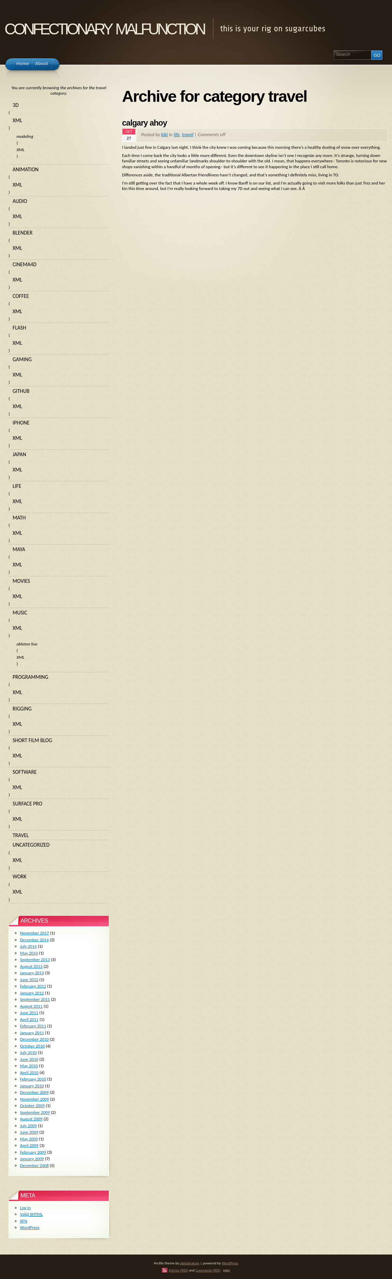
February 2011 (33, 1025)
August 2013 (31, 966)
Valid (31, 1214)
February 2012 (33, 986)
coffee (21, 296)
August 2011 (31, 1006)
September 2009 (35, 1112)
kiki (164, 134)
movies (21, 581)
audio (20, 201)
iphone (21, 422)
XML (17, 120)
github (21, 391)
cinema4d (24, 264)
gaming (22, 359)
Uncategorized (31, 845)
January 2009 (32, 1158)
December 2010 (34, 1039)
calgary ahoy (144, 122)
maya (19, 549)
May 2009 (29, 1138)
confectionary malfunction (104, 26)
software (25, 772)
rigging (22, 708)
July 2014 (28, 946)
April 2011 (29, 1019)
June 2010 (29, 1059)
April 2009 (29, 1145)
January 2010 (32, 1085)
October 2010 (32, 1046)
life (177, 134)
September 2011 (35, 999)
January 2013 (32, 972)
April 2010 (29, 1072)
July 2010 (28, 1052)
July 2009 (28, 1125)
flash (19, 327)
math (19, 517)
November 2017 (34, 933)
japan (19, 454)
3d (16, 105)
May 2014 (29, 953)
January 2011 (32, 1032)
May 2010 (29, 1065)
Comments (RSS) (208, 1270)
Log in (25, 1207)
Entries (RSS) (178, 1270)
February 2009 (33, 1152)
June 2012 (29, 979)
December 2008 (34, 1165)
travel (188, 134)
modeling (24, 136)
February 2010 (33, 1079)
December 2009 (34, 1092)
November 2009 (34, 1099)
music (20, 612)
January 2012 (32, 992)
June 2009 (29, 1132)
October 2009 (32, 1105)
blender (22, 232)
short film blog (32, 740)
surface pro (27, 803)
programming (30, 677)
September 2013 (35, 959)
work (20, 876)
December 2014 (34, 939)
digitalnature (189, 1263)
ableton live (26, 643)
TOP (226, 1271)
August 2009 (31, 1118)
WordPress (30, 1227)
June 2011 (29, 1012)
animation (26, 169)
